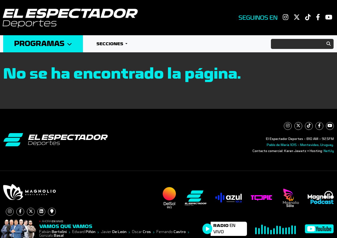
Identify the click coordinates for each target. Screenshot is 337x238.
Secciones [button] (110, 43)
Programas (43, 44)
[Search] (302, 44)
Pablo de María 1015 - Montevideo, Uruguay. (300, 145)
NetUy (329, 151)
